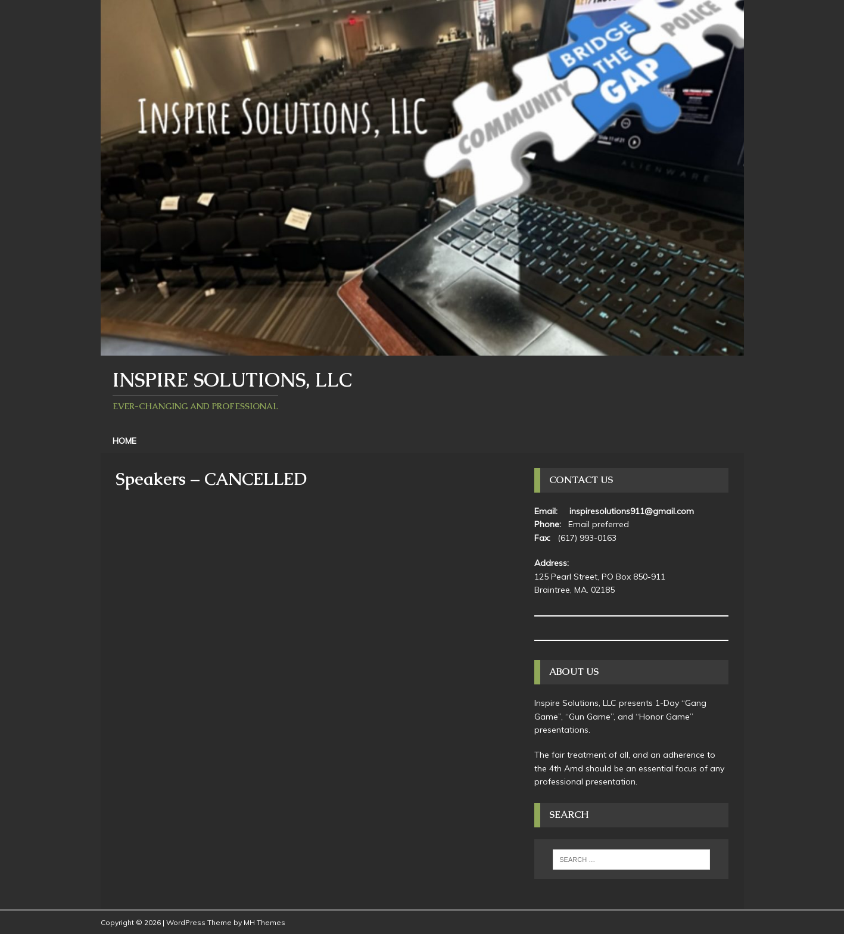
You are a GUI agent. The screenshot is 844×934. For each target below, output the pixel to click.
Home (124, 440)
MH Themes (264, 922)
